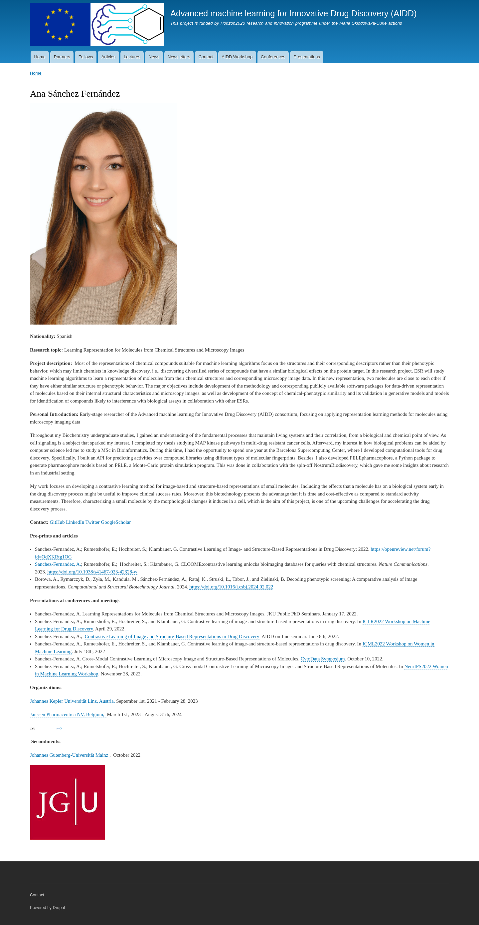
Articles (108, 56)
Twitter (92, 522)
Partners (62, 56)
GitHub (57, 522)
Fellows (86, 56)
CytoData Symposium (323, 658)
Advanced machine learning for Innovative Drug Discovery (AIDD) (293, 13)
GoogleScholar (116, 522)
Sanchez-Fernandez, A (57, 564)
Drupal (59, 907)
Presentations (307, 56)
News (154, 56)
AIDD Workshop (237, 56)
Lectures (132, 56)
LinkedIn (75, 522)
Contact (206, 56)
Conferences (273, 56)
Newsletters (179, 56)
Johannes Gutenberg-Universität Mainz (69, 755)
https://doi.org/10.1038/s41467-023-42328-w (92, 571)
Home (40, 56)
